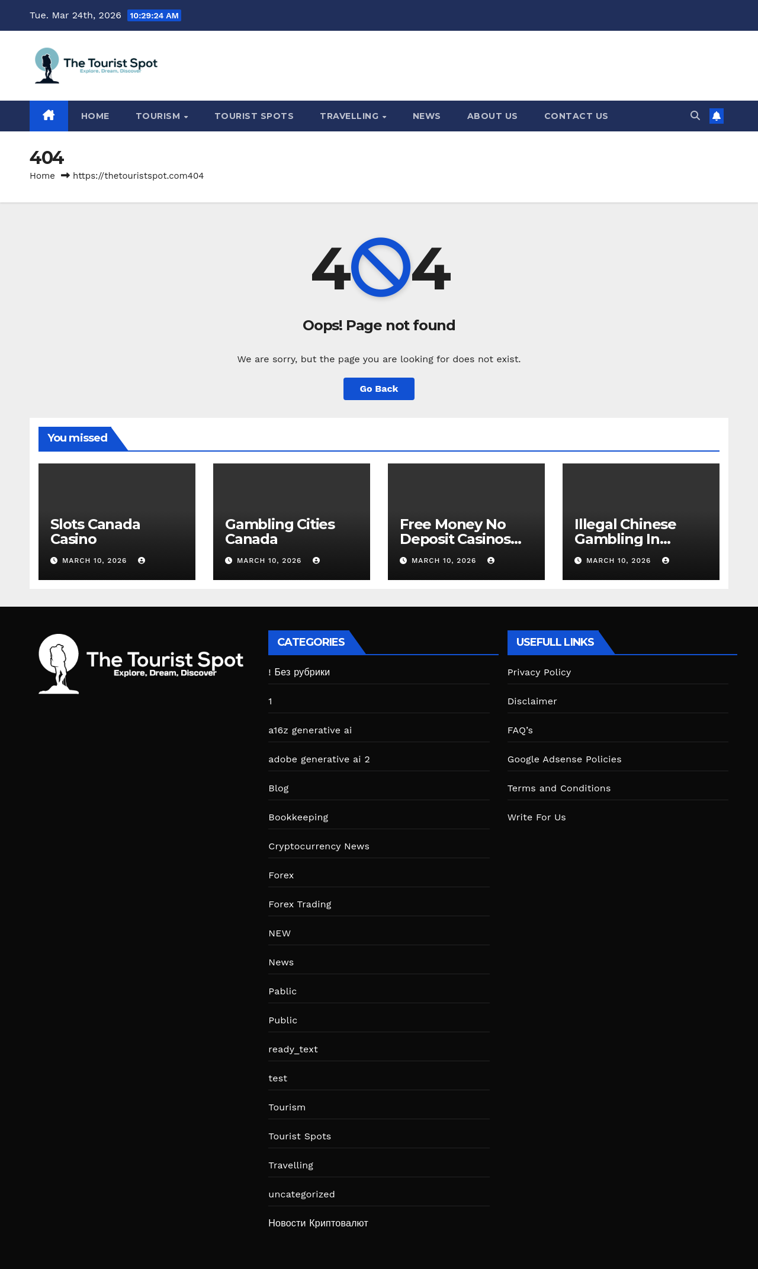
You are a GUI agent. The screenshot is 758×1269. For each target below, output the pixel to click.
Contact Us (576, 116)
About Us (492, 116)
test (277, 1078)
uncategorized (301, 1194)
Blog (278, 788)
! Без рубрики (299, 672)
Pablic (282, 991)
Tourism (159, 116)
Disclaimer (532, 701)
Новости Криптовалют (318, 1223)
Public (282, 1020)
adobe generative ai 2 (319, 759)
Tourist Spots (254, 116)
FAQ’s (520, 730)
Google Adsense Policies (565, 759)
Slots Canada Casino (95, 531)
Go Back (379, 388)
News (427, 116)
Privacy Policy (539, 672)
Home (95, 116)
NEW (279, 933)
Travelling (350, 116)
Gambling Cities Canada (280, 531)
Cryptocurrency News (319, 846)
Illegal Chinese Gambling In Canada (625, 539)
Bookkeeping (298, 817)
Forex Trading (299, 904)
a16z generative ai (310, 730)
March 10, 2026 (96, 560)
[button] (695, 115)
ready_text (293, 1049)
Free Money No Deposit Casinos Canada (455, 539)
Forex (281, 875)
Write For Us (537, 817)
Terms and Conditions (559, 788)
